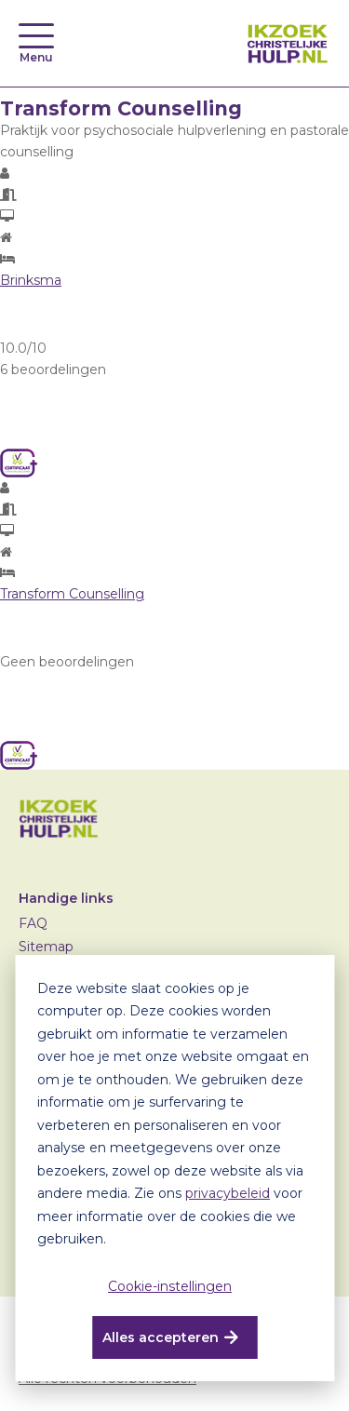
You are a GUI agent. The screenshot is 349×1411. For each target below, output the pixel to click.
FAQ (33, 923)
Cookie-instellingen (170, 1286)
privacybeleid (227, 1193)
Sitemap (46, 946)
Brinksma (30, 280)
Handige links (66, 898)
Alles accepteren (160, 1337)
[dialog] (174, 1168)
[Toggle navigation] (36, 35)
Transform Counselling (72, 593)
